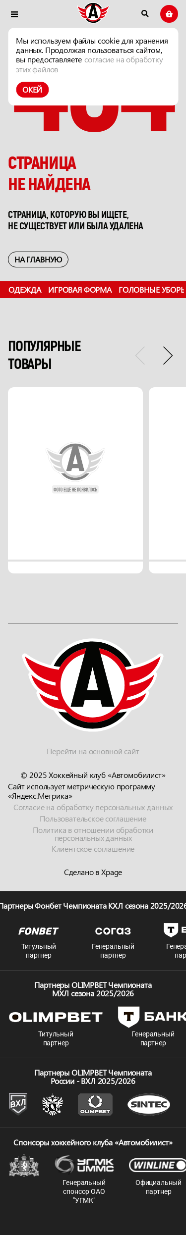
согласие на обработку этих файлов (89, 64)
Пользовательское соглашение (93, 818)
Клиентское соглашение (93, 849)
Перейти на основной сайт (93, 751)
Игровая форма (80, 289)
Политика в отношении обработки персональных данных (93, 833)
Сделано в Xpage (93, 872)
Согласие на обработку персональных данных (93, 807)
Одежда (24, 289)
